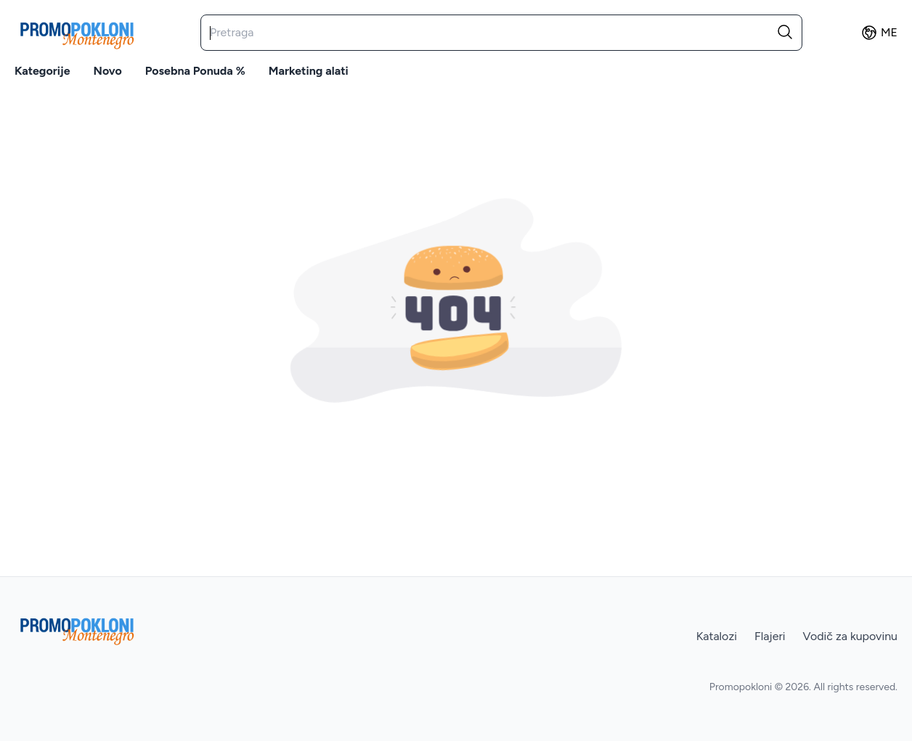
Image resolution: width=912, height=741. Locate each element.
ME (878, 32)
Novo (108, 71)
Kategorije (42, 71)
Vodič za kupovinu (850, 636)
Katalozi (716, 636)
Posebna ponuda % (195, 71)
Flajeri (770, 636)
